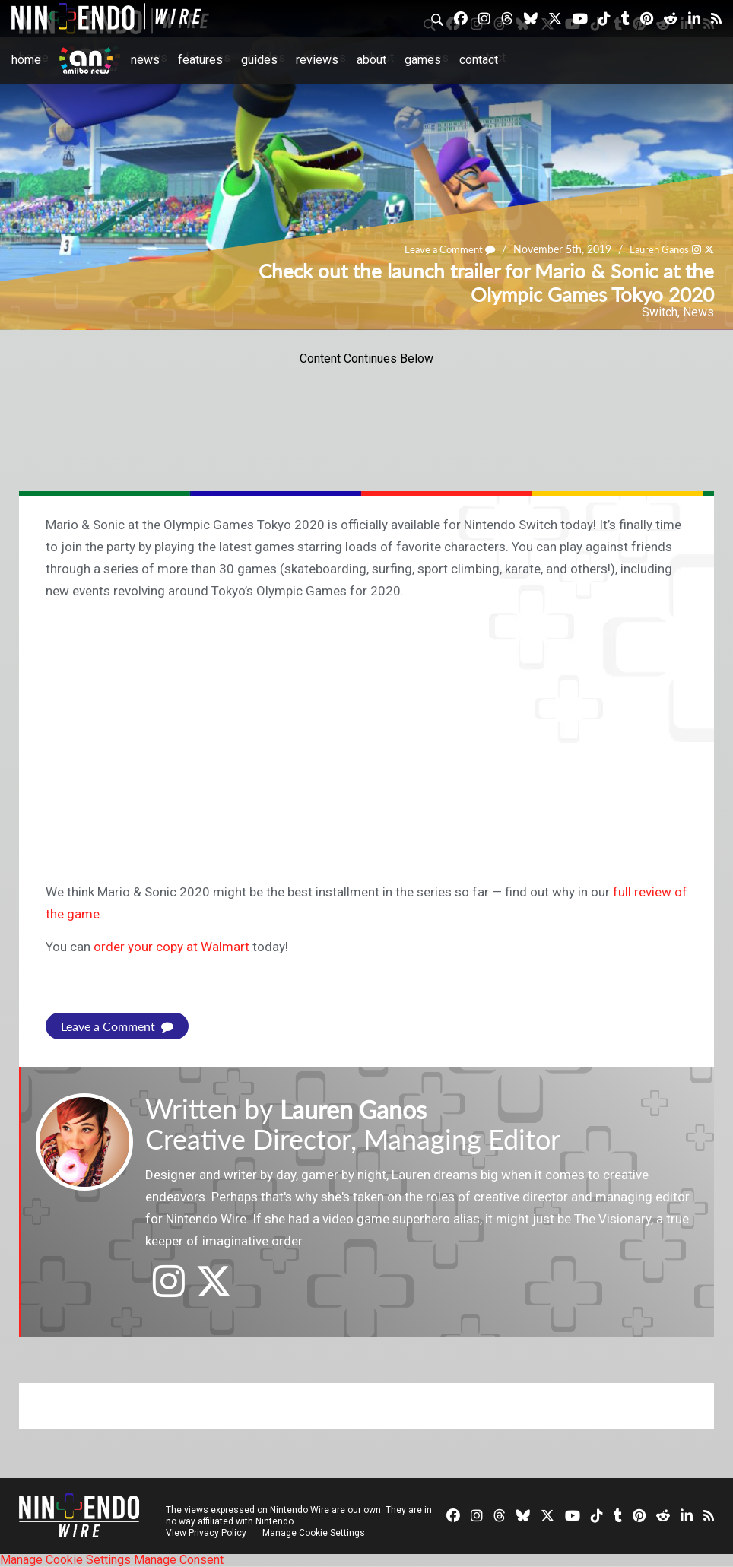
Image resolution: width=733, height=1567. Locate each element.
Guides (259, 59)
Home (26, 59)
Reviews (317, 59)
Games (423, 59)
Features (200, 59)
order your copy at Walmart (171, 946)
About (371, 59)
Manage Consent (179, 1560)
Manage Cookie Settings (315, 1532)
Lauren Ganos (656, 249)
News (145, 59)
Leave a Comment (440, 249)
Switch (659, 312)
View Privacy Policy (206, 1532)
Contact (478, 59)
